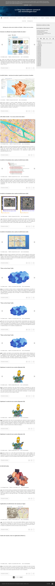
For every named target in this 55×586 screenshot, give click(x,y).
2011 (38, 61)
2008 (38, 64)
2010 (38, 62)
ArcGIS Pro (20, 17)
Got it (30, 5)
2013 (38, 59)
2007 (38, 65)
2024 (38, 47)
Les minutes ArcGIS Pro (40, 31)
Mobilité (24, 17)
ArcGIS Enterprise (13, 17)
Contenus (28, 17)
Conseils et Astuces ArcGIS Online (42, 30)
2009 (38, 63)
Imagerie (42, 17)
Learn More (26, 5)
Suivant (34, 44)
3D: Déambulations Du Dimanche (42, 32)
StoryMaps (47, 17)
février (39, 44)
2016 (38, 56)
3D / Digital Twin (34, 17)
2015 (38, 57)
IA (39, 17)
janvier (39, 45)
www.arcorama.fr (12, 583)
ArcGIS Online (6, 17)
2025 (38, 46)
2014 (38, 58)
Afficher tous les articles (28, 27)
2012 (38, 60)
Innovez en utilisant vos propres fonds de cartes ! (13, 31)
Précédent (2, 44)
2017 (38, 55)
